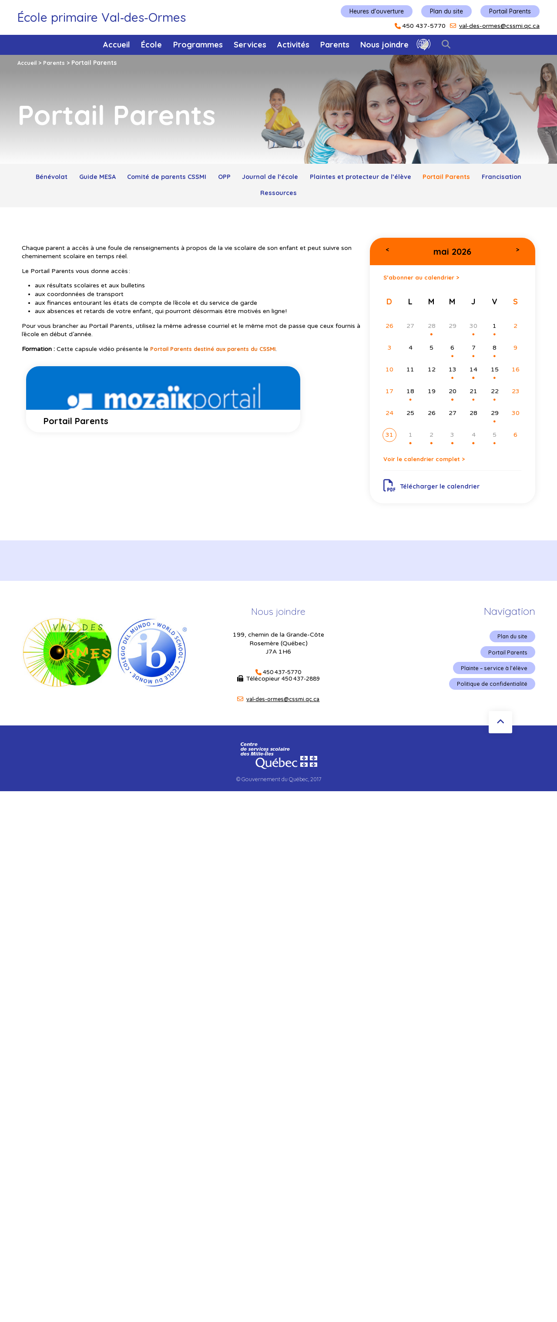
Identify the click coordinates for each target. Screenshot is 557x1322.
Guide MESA (102, 178)
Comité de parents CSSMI (181, 178)
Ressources (308, 198)
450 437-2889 (300, 692)
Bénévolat (49, 178)
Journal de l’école (301, 178)
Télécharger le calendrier (436, 497)
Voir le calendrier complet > (432, 468)
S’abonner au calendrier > (428, 284)
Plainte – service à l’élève (491, 682)
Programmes (198, 45)
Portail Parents (510, 11)
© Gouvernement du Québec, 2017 (278, 792)
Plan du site (446, 11)
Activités (293, 45)
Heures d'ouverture (376, 11)
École (151, 45)
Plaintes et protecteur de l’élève (403, 178)
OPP (248, 178)
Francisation (250, 198)
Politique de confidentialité (488, 699)
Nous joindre (384, 45)
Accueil (116, 45)
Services (250, 45)
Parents (334, 45)
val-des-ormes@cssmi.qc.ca (499, 26)
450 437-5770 (424, 26)
